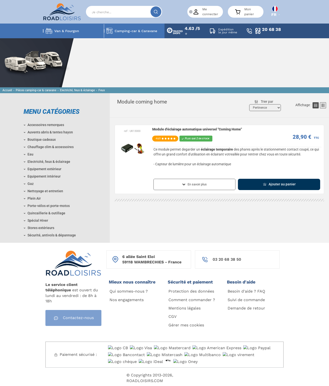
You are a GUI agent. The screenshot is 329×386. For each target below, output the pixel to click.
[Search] (124, 12)
